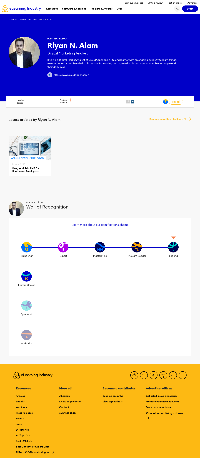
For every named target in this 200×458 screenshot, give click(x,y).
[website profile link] (128, 101)
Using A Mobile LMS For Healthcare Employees (25, 170)
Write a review (155, 2)
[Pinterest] (173, 375)
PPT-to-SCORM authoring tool (35, 452)
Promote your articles (158, 407)
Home (11, 19)
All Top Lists (23, 435)
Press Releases (24, 412)
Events (20, 418)
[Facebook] (134, 375)
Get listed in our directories (161, 395)
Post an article (175, 2)
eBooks (20, 401)
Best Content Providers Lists (32, 446)
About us (64, 395)
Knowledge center (70, 401)
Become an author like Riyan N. (167, 119)
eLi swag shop (67, 412)
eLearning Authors (26, 19)
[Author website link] (49, 74)
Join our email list (134, 2)
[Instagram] (183, 375)
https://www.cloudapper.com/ (71, 74)
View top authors (112, 401)
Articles (20, 395)
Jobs (19, 424)
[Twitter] (144, 375)
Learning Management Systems (27, 158)
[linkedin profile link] (132, 101)
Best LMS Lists (24, 441)
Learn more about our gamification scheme (100, 224)
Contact (64, 407)
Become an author (113, 395)
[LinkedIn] (154, 375)
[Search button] (177, 8)
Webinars (21, 407)
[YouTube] (163, 375)
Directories (22, 429)
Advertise (193, 2)
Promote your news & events (162, 401)
